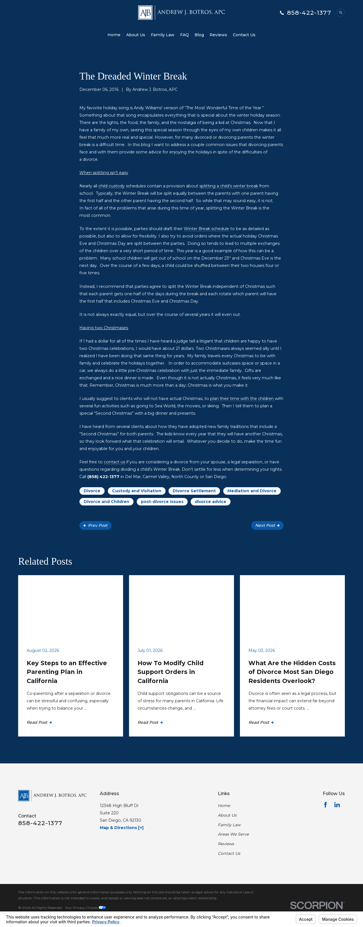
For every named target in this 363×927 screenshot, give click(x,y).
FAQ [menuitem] (184, 34)
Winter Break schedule (206, 228)
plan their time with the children (242, 398)
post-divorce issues (162, 501)
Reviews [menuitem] (218, 34)
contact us (114, 461)
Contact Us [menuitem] (244, 34)
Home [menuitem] (114, 34)
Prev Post (95, 525)
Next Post (267, 525)
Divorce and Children (106, 501)
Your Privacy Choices (85, 908)
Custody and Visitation (136, 490)
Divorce (92, 490)
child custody (111, 186)
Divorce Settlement (194, 490)
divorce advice (210, 501)
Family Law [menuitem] (162, 34)
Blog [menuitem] (199, 34)
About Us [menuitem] (135, 34)
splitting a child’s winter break (228, 186)
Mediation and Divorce (252, 490)
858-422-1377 (309, 13)
